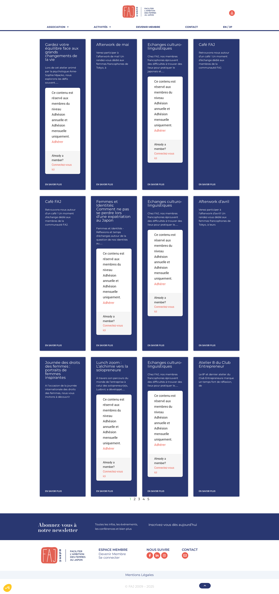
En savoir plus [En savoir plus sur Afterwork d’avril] (207, 345)
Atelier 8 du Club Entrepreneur (215, 364)
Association (58, 27)
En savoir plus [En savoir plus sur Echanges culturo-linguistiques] (156, 184)
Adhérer (57, 142)
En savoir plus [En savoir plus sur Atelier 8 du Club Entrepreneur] (207, 491)
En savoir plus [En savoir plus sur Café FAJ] (207, 184)
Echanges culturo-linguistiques (165, 46)
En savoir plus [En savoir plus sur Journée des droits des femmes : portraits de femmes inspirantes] (53, 491)
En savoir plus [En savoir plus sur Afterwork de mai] (104, 184)
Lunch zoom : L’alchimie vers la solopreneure (112, 366)
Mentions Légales (139, 575)
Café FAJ (207, 44)
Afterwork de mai (112, 44)
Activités (102, 27)
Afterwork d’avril (214, 201)
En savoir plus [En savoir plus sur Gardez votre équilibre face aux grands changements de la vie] (53, 184)
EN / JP (227, 27)
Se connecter (109, 557)
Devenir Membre (148, 27)
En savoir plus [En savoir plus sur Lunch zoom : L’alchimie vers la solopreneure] (104, 491)
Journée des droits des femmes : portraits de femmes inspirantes (62, 370)
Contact (191, 27)
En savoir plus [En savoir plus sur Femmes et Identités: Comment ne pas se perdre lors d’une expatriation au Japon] (104, 345)
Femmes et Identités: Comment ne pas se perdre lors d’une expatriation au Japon (113, 211)
